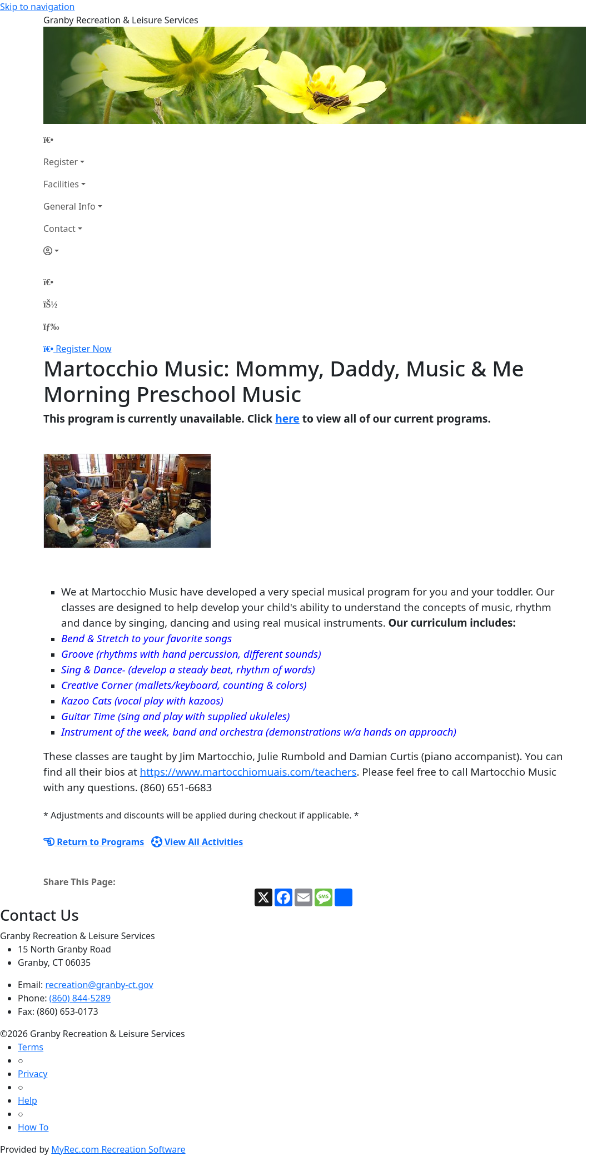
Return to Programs (93, 842)
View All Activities (197, 842)
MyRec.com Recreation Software (118, 1149)
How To (33, 1127)
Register (60, 162)
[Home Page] (72, 139)
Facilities (61, 184)
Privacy (32, 1074)
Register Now (83, 349)
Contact (59, 228)
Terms (30, 1047)
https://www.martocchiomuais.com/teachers (248, 771)
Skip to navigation (37, 7)
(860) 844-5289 (80, 998)
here (287, 418)
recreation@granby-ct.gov (99, 985)
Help (27, 1100)
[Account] (72, 251)
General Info (69, 206)
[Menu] (51, 326)
